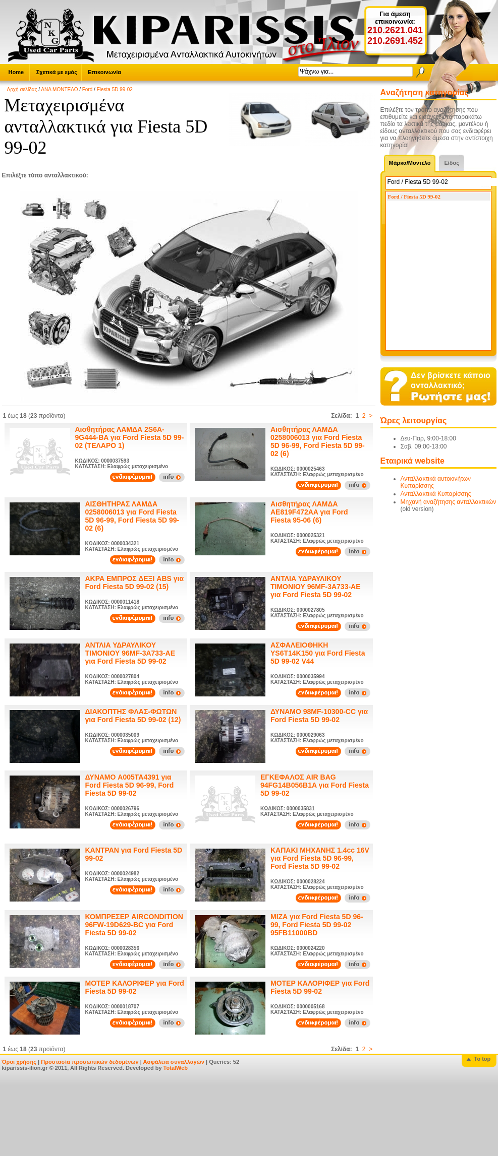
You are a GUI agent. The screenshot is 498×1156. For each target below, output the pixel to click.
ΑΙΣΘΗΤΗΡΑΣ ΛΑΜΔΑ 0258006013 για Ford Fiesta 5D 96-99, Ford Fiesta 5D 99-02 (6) (132, 516)
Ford (87, 89)
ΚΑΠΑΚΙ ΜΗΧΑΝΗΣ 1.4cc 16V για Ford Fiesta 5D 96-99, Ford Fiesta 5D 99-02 (319, 858)
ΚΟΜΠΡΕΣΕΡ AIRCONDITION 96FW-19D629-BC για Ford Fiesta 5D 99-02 (134, 925)
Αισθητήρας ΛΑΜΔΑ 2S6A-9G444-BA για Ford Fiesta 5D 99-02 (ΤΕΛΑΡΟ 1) (129, 437)
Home (16, 72)
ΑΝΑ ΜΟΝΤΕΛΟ (59, 89)
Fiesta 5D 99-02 (115, 89)
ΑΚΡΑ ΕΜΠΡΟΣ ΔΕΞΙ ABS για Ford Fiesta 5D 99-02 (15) (134, 582)
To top (482, 1059)
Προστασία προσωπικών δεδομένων (89, 1062)
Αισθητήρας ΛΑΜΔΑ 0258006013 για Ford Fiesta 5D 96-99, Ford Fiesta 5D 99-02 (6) (317, 441)
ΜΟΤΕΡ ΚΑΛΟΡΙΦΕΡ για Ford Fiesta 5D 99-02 (134, 987)
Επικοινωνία (104, 72)
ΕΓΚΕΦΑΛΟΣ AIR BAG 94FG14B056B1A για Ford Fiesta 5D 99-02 (314, 785)
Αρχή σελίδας (22, 89)
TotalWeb (175, 1068)
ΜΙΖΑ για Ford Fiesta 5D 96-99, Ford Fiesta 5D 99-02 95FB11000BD (316, 925)
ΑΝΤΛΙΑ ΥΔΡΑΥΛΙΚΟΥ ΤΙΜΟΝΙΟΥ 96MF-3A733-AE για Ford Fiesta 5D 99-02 (315, 586)
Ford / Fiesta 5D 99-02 (414, 197)
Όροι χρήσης (19, 1062)
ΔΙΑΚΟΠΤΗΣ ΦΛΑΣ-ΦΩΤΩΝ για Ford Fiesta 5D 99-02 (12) (133, 716)
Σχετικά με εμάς (56, 72)
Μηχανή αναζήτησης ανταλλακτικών (448, 501)
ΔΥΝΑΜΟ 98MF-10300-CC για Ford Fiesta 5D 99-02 (319, 716)
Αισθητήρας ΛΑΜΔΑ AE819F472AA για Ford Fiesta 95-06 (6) (309, 512)
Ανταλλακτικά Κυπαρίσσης (436, 493)
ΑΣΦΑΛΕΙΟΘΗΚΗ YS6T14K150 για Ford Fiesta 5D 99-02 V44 (317, 653)
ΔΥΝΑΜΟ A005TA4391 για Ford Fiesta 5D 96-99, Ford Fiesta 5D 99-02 (129, 785)
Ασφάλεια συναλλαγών (173, 1062)
